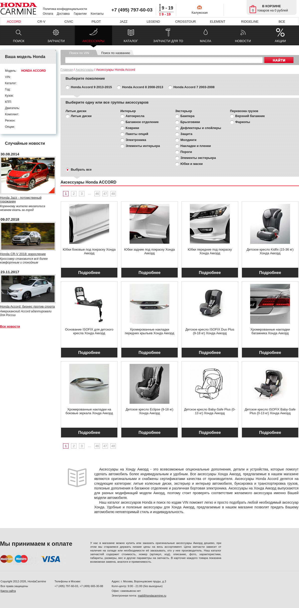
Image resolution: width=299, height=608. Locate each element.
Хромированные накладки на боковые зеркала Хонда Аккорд (89, 411)
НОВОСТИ (243, 41)
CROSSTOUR (185, 21)
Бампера (187, 116)
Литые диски (81, 116)
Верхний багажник (250, 116)
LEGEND (153, 21)
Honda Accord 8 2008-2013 (142, 87)
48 (113, 194)
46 (97, 194)
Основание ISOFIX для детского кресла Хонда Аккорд (89, 331)
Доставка (63, 13)
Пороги (186, 152)
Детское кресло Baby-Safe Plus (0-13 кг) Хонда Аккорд (209, 411)
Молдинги (188, 140)
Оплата (48, 13)
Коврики (132, 128)
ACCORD (14, 21)
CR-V (41, 21)
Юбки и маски (191, 164)
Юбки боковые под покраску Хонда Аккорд (89, 251)
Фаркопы (242, 122)
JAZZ (123, 21)
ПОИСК (18, 41)
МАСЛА (205, 41)
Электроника (136, 140)
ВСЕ (282, 21)
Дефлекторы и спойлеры (200, 128)
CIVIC (69, 21)
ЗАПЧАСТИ (56, 41)
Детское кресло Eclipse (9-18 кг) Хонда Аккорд (149, 411)
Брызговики (190, 122)
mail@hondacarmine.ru (152, 595)
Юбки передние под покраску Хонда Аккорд (210, 251)
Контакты (97, 13)
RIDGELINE (249, 21)
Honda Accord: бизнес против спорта (27, 306)
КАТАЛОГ (131, 41)
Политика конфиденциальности (65, 9)
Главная (67, 69)
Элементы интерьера (143, 146)
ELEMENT (217, 21)
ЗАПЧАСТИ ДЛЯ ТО (168, 41)
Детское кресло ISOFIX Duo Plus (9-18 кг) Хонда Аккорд (209, 331)
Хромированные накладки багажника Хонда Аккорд (270, 331)
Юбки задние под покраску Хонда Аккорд (149, 251)
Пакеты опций (137, 134)
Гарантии (80, 13)
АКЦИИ (280, 41)
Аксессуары (84, 69)
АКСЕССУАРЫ (93, 42)
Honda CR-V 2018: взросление (23, 254)
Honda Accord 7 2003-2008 (194, 87)
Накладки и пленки (195, 146)
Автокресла (135, 116)
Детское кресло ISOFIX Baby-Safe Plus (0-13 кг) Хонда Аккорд (270, 411)
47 (105, 194)
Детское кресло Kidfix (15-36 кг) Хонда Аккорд (270, 251)
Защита (186, 134)
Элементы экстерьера (198, 158)
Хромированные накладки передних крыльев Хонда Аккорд (149, 331)
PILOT (96, 21)
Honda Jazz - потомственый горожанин (20, 199)
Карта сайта (8, 590)
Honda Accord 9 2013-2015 (91, 87)
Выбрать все (81, 169)
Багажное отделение (142, 122)
